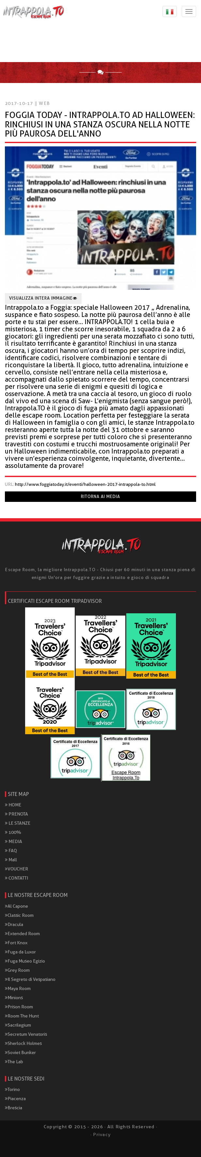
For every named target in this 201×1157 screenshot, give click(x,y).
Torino (12, 1089)
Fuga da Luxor (20, 951)
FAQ (11, 850)
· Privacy (100, 1134)
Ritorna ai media (100, 496)
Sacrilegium (18, 1025)
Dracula (14, 924)
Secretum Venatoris (26, 1034)
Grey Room (17, 970)
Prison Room (19, 1006)
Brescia (13, 1107)
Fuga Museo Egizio (25, 961)
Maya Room (18, 988)
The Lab (14, 1061)
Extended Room (22, 933)
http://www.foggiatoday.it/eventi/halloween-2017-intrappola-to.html (85, 484)
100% (13, 832)
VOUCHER (16, 868)
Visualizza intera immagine (43, 298)
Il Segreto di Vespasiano (30, 979)
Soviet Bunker (20, 1052)
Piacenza (15, 1098)
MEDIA (13, 841)
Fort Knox (16, 942)
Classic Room (19, 915)
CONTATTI (16, 878)
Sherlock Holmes (23, 1043)
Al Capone (16, 906)
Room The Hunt (22, 1015)
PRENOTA (16, 814)
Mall (11, 859)
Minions (14, 997)
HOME (13, 804)
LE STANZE (17, 823)
